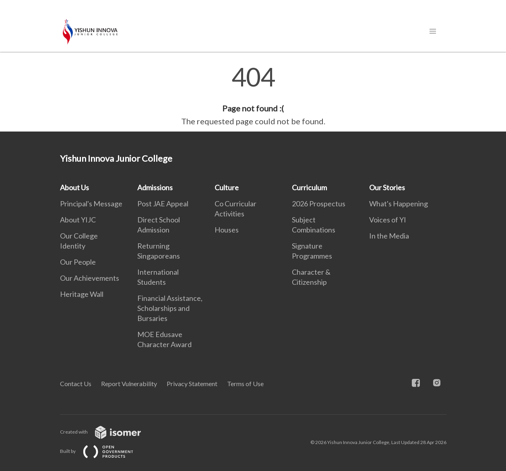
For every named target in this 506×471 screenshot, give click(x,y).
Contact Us (75, 383)
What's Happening (398, 203)
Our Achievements (89, 278)
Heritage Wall (81, 294)
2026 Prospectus (318, 203)
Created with (107, 432)
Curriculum (309, 187)
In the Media (389, 235)
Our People (78, 261)
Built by (103, 451)
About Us (74, 187)
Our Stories (387, 187)
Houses (227, 229)
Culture (227, 187)
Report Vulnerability (129, 383)
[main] (253, 96)
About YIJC (78, 219)
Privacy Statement (192, 383)
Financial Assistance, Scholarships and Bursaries (169, 308)
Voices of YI (387, 219)
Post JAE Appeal (162, 203)
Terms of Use (245, 383)
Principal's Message (91, 203)
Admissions (155, 187)
